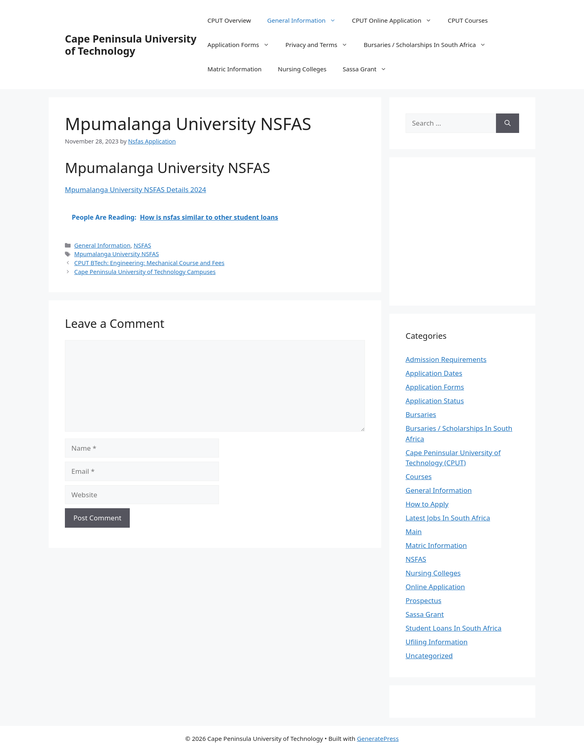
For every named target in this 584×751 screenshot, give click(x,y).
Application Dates (434, 373)
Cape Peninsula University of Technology (131, 45)
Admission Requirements (446, 359)
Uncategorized (429, 655)
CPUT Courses (468, 20)
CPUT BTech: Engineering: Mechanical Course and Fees (149, 263)
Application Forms (242, 44)
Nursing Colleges (302, 69)
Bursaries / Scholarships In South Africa (429, 44)
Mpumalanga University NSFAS (116, 254)
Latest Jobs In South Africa (448, 517)
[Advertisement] (474, 230)
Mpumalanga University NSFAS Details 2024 (135, 189)
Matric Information (235, 69)
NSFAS (142, 245)
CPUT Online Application (396, 20)
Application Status (435, 400)
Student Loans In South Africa (454, 628)
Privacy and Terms (321, 44)
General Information (305, 20)
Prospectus (423, 600)
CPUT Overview (229, 20)
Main (414, 531)
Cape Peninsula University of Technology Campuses (145, 272)
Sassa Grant (369, 69)
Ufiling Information (437, 641)
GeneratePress (378, 738)
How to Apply (427, 504)
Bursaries (421, 414)
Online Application (435, 586)
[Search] (507, 123)
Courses (419, 476)
